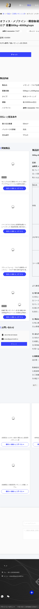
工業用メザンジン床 (18, 14)
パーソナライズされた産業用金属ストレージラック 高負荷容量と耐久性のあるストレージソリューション (14, 227)
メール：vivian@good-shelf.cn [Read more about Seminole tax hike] (12, 576)
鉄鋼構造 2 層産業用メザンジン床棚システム (15, 486)
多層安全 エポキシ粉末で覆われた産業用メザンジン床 (15, 439)
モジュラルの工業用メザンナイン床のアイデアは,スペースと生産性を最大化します (14, 184)
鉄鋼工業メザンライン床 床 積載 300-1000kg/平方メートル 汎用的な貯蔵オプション (15, 313)
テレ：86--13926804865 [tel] (10, 572)
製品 (29, 5)
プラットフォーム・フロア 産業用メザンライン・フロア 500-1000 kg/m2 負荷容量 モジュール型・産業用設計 (14, 270)
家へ (21, 5)
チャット (15, 54)
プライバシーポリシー (7, 607)
